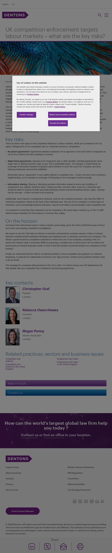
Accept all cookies (58, 123)
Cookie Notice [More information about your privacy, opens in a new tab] (59, 107)
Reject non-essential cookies (62, 115)
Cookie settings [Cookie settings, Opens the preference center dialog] (26, 115)
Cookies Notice (33, 94)
